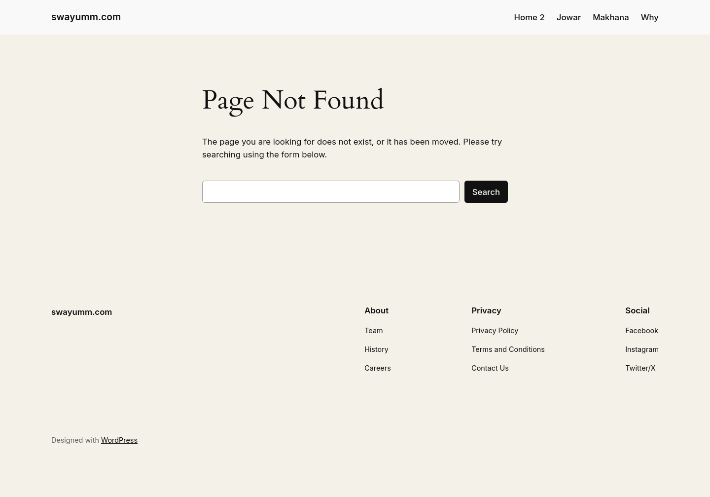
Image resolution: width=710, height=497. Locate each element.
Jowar (569, 17)
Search (486, 192)
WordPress (119, 440)
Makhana (611, 17)
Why (650, 17)
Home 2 (529, 17)
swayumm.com (86, 17)
